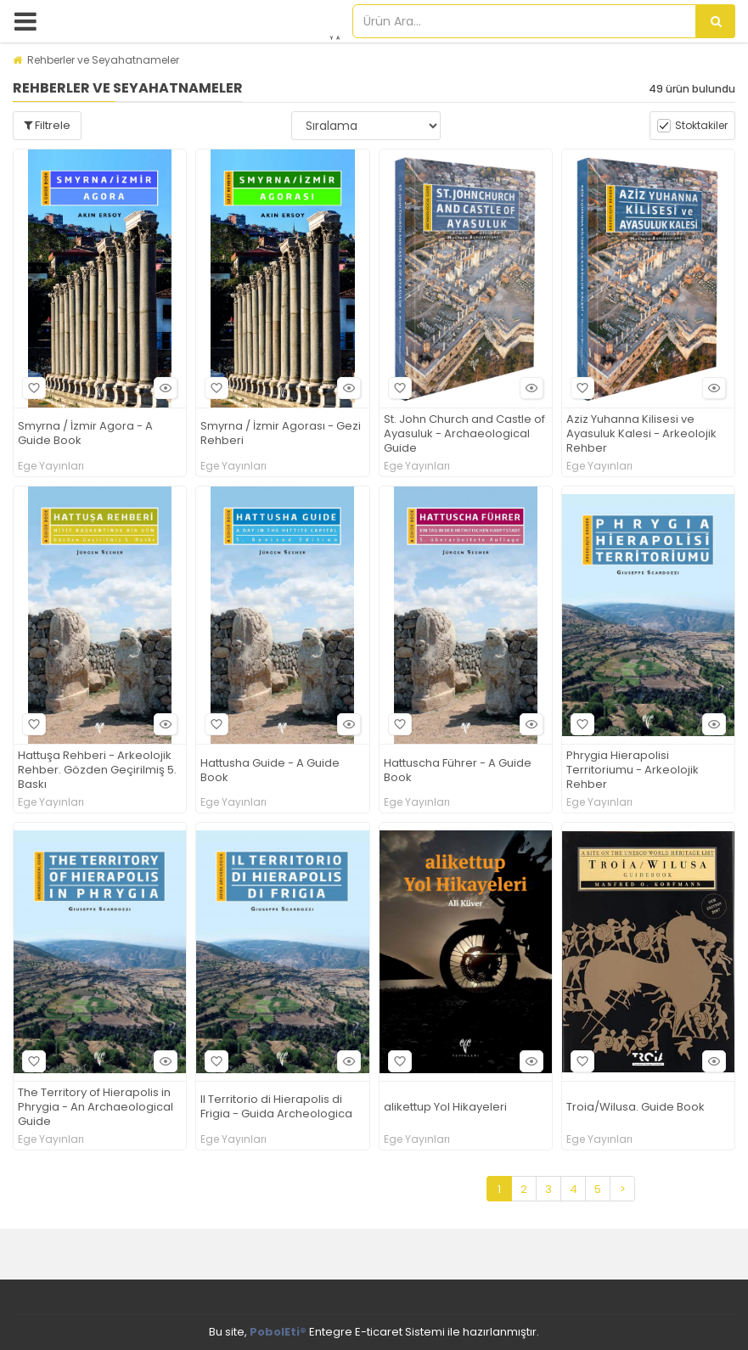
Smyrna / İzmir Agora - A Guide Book (85, 433)
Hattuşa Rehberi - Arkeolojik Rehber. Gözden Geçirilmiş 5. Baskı (97, 770)
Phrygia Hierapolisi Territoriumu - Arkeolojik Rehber (632, 770)
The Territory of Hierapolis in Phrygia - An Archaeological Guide (95, 1107)
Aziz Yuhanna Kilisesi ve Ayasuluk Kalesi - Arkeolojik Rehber (641, 434)
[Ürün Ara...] (715, 21)
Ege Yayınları (51, 466)
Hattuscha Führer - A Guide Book (457, 771)
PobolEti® (278, 1332)
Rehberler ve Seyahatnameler (103, 60)
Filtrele (47, 125)
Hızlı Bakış (163, 387)
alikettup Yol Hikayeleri (445, 1107)
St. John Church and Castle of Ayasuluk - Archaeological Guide (464, 434)
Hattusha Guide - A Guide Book (270, 771)
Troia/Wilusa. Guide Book (635, 1107)
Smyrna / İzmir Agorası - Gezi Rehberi (280, 433)
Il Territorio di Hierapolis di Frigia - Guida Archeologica (276, 1107)
